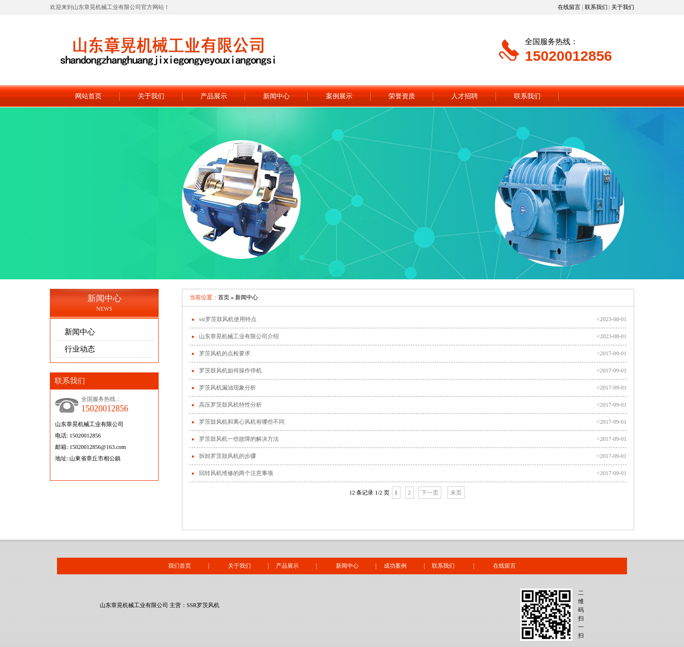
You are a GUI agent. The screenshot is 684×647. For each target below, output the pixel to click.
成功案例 (395, 565)
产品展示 (213, 96)
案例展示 (339, 96)
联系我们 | (462, 565)
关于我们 (622, 7)
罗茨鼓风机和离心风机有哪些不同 (242, 422)
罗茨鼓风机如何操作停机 (230, 370)
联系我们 (596, 7)
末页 (456, 492)
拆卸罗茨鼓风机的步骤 (227, 456)
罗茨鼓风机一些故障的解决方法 (239, 439)
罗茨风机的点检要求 (224, 353)
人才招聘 (464, 96)
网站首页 (88, 96)
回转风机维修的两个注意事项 (236, 473)
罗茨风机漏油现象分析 (227, 387)
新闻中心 (276, 96)
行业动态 (80, 349)
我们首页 (179, 565)
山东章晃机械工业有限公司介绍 (239, 336)
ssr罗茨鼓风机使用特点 (227, 319)
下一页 (429, 492)
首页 (223, 297)
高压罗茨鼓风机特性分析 (230, 404)
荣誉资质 (402, 96)
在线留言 (569, 7)
